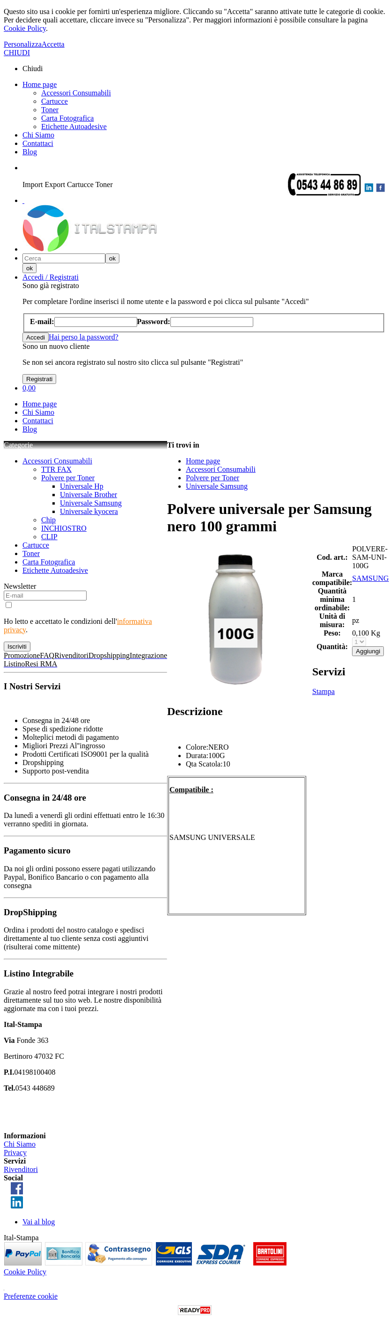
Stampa (323, 691)
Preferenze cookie (31, 1296)
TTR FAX (56, 469)
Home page (39, 84)
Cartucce (54, 101)
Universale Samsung (91, 503)
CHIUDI (17, 53)
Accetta (53, 44)
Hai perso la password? (83, 337)
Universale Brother (88, 495)
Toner (50, 110)
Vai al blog (38, 1222)
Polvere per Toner (68, 478)
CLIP (49, 537)
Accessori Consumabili (76, 93)
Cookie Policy (25, 28)
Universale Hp (81, 486)
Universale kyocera (89, 511)
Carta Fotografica (67, 118)
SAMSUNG (370, 578)
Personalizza (23, 44)
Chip (48, 520)
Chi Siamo (38, 135)
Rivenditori (21, 1169)
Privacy (15, 1153)
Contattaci (37, 143)
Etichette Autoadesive (74, 126)
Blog (29, 152)
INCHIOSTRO (64, 528)
